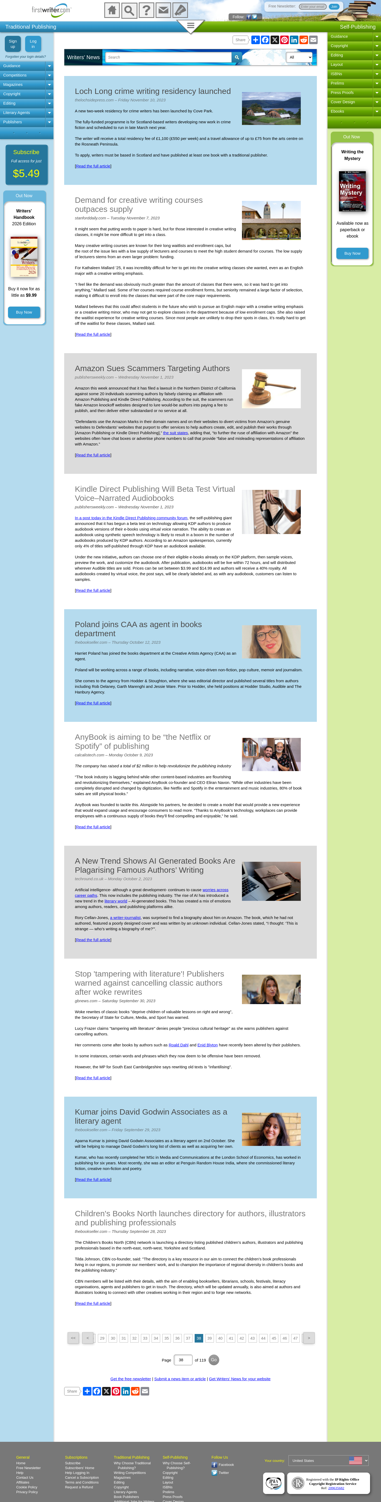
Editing (9, 103)
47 (295, 1338)
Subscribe (72, 1463)
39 (209, 1338)
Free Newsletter (28, 1468)
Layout (337, 64)
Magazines (13, 84)
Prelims (337, 83)
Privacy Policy (27, 1492)
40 (220, 1338)
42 (242, 1338)
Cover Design (343, 102)
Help (20, 1473)
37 (188, 1338)
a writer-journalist (125, 917)
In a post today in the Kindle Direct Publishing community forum (131, 518)
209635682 (336, 1488)
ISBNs (336, 73)
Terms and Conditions (82, 1482)
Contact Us (24, 1478)
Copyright (11, 94)
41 (231, 1338)
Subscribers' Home (79, 1468)
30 (113, 1338)
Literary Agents (16, 112)
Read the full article (93, 166)
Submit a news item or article (180, 1379)
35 (166, 1338)
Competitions (15, 75)
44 (263, 1338)
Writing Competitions (130, 1473)
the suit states (175, 432)
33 (145, 1338)
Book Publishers (126, 1497)
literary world (116, 901)
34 (156, 1338)
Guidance (11, 65)
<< (73, 1338)
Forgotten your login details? (25, 57)
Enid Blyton (208, 1045)
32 (134, 1338)
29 (102, 1338)
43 (252, 1338)
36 (177, 1338)
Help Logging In (77, 1473)
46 (285, 1338)
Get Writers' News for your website (240, 1379)
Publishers (12, 122)
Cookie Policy (26, 1487)
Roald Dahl (178, 1045)
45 (274, 1338)
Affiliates (22, 1482)
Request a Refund (79, 1487)
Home (21, 1463)
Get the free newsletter (130, 1379)
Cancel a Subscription (82, 1478)
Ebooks (337, 111)
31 (123, 1338)
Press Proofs (342, 92)
